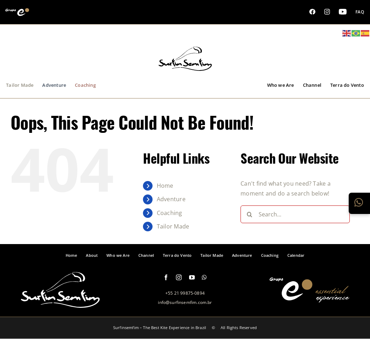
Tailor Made (173, 226)
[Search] (249, 214)
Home (165, 186)
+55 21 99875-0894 (185, 293)
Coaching (169, 213)
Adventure (171, 199)
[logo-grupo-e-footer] (309, 299)
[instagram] (179, 277)
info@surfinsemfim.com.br (185, 302)
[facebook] (166, 277)
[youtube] (192, 277)
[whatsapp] (204, 277)
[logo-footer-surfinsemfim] (60, 304)
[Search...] (295, 214)
